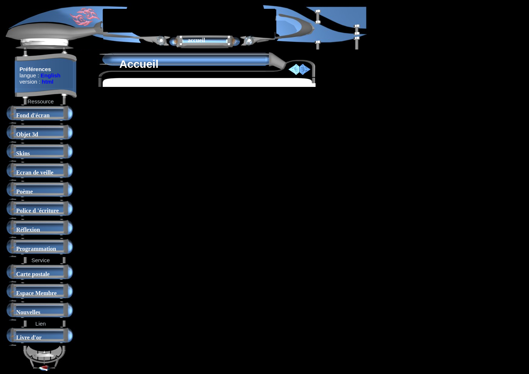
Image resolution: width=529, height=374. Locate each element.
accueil (196, 40)
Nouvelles (28, 312)
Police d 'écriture (37, 211)
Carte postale (33, 274)
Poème (24, 191)
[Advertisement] (189, 20)
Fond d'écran (33, 115)
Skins (23, 153)
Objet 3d (27, 134)
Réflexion (28, 230)
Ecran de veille (34, 172)
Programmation (36, 249)
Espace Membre (36, 293)
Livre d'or (29, 337)
